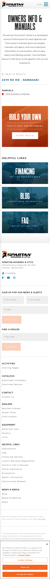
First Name (10, 300)
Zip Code (9, 337)
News (5, 502)
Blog (4, 494)
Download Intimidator (14, 380)
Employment (9, 449)
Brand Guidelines (11, 498)
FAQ (4, 453)
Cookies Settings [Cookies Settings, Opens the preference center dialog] (24, 560)
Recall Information (12, 477)
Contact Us (8, 397)
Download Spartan (12, 384)
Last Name (34, 300)
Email (7, 309)
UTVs (5, 437)
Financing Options (12, 457)
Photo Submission (12, 469)
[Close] (47, 544)
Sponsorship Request (14, 481)
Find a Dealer (9, 416)
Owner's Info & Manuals (15, 465)
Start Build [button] (25, 135)
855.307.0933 (17, 268)
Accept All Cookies (25, 574)
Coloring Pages (10, 368)
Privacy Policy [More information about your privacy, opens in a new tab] (24, 555)
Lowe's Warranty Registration (18, 461)
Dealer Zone (9, 412)
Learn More (41, 519)
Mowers (6, 433)
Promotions (8, 473)
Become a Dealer (11, 408)
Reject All (25, 567)
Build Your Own (10, 429)
